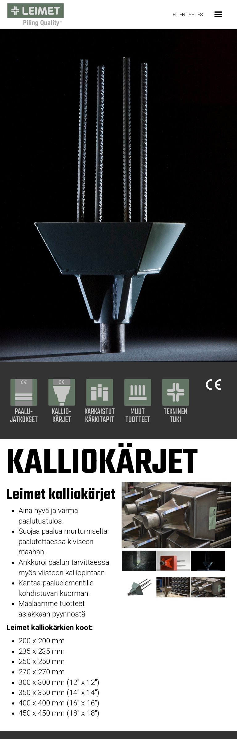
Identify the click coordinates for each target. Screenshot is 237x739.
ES (200, 15)
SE (191, 15)
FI (174, 15)
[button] (218, 15)
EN (183, 15)
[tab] (139, 561)
